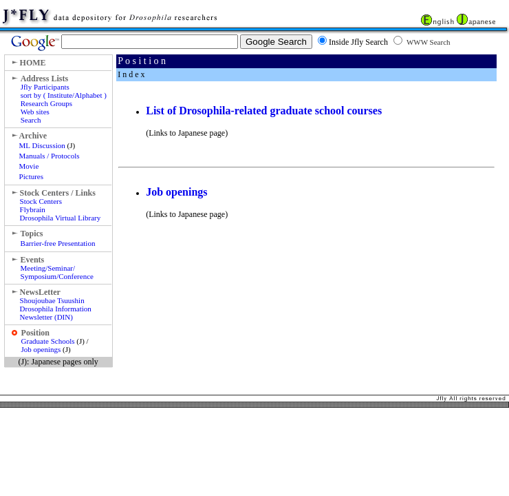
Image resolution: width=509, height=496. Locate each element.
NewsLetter (40, 292)
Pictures (31, 176)
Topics (32, 233)
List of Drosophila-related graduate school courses (264, 110)
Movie (29, 166)
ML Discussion (42, 145)
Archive (33, 136)
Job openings (41, 349)
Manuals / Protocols (49, 156)
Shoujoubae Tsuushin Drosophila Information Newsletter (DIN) (55, 308)
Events (33, 260)
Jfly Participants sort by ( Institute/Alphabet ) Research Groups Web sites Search (64, 103)
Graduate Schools (48, 341)
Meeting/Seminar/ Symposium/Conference (57, 272)
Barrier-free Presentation (58, 243)
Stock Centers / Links (58, 193)
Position (35, 333)
